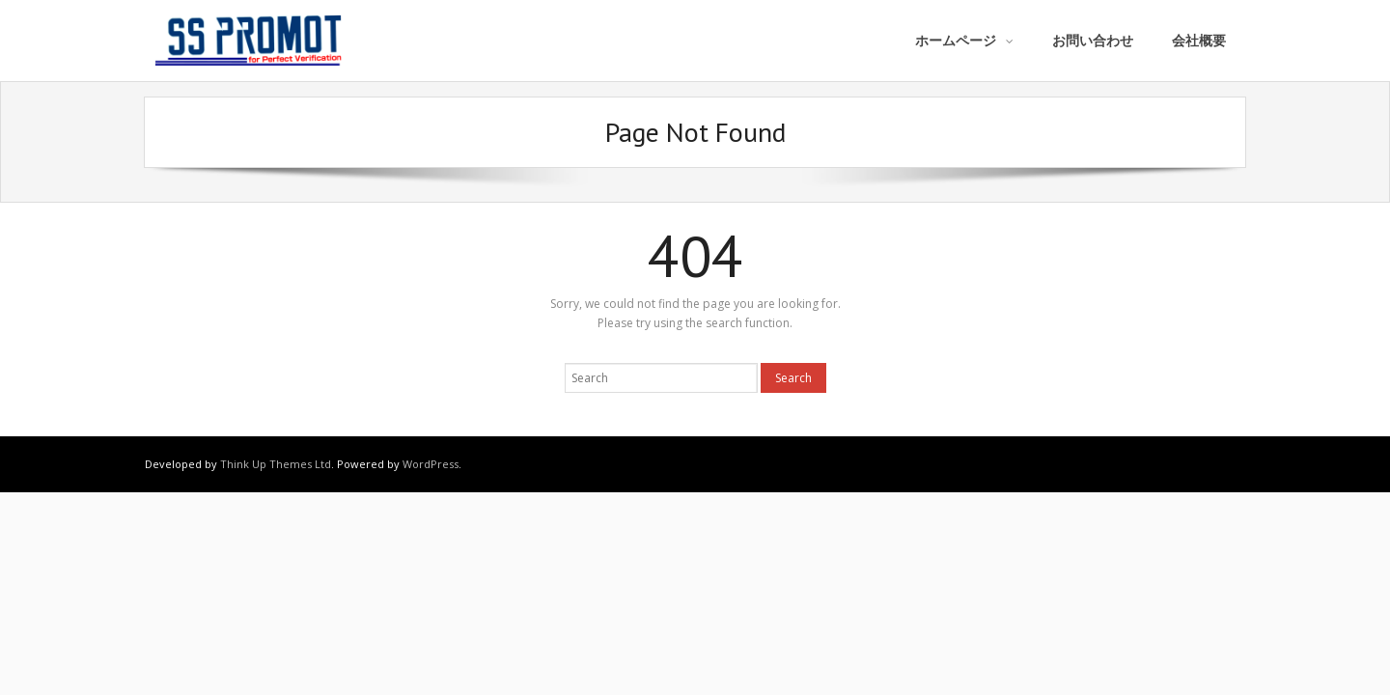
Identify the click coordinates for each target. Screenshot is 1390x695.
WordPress (431, 464)
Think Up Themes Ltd (275, 464)
